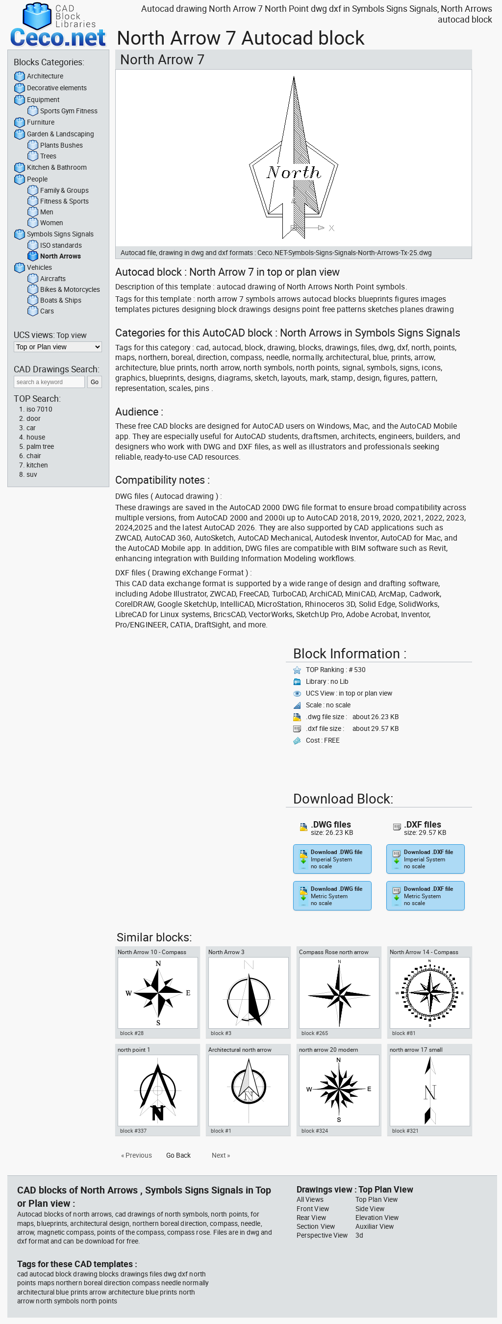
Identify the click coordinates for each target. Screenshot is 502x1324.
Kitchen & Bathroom (50, 168)
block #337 (133, 1130)
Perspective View (322, 1235)
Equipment (36, 100)
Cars (40, 311)
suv (31, 474)
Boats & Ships (54, 300)
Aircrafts (46, 279)
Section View (316, 1226)
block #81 (404, 1033)
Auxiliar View (374, 1226)
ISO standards (54, 245)
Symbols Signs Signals (54, 234)
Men (40, 212)
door (33, 418)
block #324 (314, 1130)
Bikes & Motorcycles (63, 290)
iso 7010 (39, 409)
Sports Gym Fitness (62, 111)
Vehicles (33, 268)
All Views (310, 1199)
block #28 (132, 1033)
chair (33, 455)
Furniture (34, 123)
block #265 (314, 1033)
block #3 (221, 1033)
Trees (41, 156)
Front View (313, 1208)
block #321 (405, 1130)
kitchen (37, 465)
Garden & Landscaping (54, 134)
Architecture (38, 76)
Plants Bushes (55, 145)
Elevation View (377, 1217)
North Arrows (54, 256)
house (35, 437)
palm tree (40, 446)
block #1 (221, 1130)
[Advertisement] (197, 711)
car (31, 427)
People (31, 179)
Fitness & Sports (58, 201)
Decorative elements (50, 88)
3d (359, 1235)
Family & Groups (58, 190)
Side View (369, 1208)
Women (45, 223)
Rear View (311, 1217)
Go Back (178, 1155)
